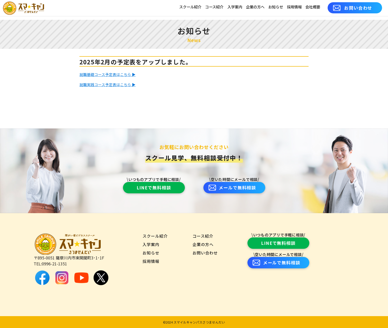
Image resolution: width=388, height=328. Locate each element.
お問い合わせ (352, 8)
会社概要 (312, 7)
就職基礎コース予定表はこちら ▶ (109, 74)
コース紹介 (214, 7)
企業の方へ (255, 7)
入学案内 (234, 7)
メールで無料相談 (232, 187)
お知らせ (275, 7)
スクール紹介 (190, 7)
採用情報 (294, 7)
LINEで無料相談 (154, 187)
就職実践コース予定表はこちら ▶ (109, 84)
